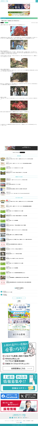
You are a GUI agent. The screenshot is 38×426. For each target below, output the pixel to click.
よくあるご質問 (16, 420)
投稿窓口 (15, 417)
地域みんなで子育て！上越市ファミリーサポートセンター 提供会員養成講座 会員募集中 (19, 206)
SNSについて (20, 420)
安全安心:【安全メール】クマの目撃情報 (12, 220)
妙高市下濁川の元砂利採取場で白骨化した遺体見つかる (14, 244)
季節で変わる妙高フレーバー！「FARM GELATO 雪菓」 (14, 253)
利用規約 (32, 420)
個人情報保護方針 (28, 420)
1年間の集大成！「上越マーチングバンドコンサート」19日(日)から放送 (16, 229)
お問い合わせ (20, 417)
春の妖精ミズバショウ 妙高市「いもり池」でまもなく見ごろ (15, 258)
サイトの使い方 (12, 420)
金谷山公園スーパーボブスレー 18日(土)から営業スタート (14, 248)
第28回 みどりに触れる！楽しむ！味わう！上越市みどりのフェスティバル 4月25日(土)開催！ (19, 201)
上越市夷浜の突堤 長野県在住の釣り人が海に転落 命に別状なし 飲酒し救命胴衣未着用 (18, 282)
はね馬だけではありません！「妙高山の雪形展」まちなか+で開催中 (16, 225)
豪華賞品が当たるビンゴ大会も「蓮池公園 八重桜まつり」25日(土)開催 (16, 215)
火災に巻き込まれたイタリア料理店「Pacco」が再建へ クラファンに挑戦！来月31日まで (19, 239)
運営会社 (24, 420)
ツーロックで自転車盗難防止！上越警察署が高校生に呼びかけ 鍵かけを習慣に (17, 277)
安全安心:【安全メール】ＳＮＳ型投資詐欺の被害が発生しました (15, 272)
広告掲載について (26, 417)
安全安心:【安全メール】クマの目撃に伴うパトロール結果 (14, 210)
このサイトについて (7, 420)
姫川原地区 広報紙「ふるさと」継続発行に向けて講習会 (14, 234)
